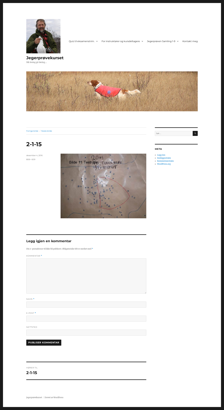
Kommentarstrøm (165, 161)
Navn (30, 299)
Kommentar (34, 256)
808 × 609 (30, 159)
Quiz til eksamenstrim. (81, 41)
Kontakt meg (190, 41)
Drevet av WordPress (54, 397)
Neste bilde (46, 131)
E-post (31, 313)
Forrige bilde (32, 131)
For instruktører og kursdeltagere (121, 41)
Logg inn (161, 155)
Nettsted (31, 327)
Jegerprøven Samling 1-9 (161, 41)
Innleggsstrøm (164, 158)
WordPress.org (164, 164)
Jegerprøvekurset (45, 57)
